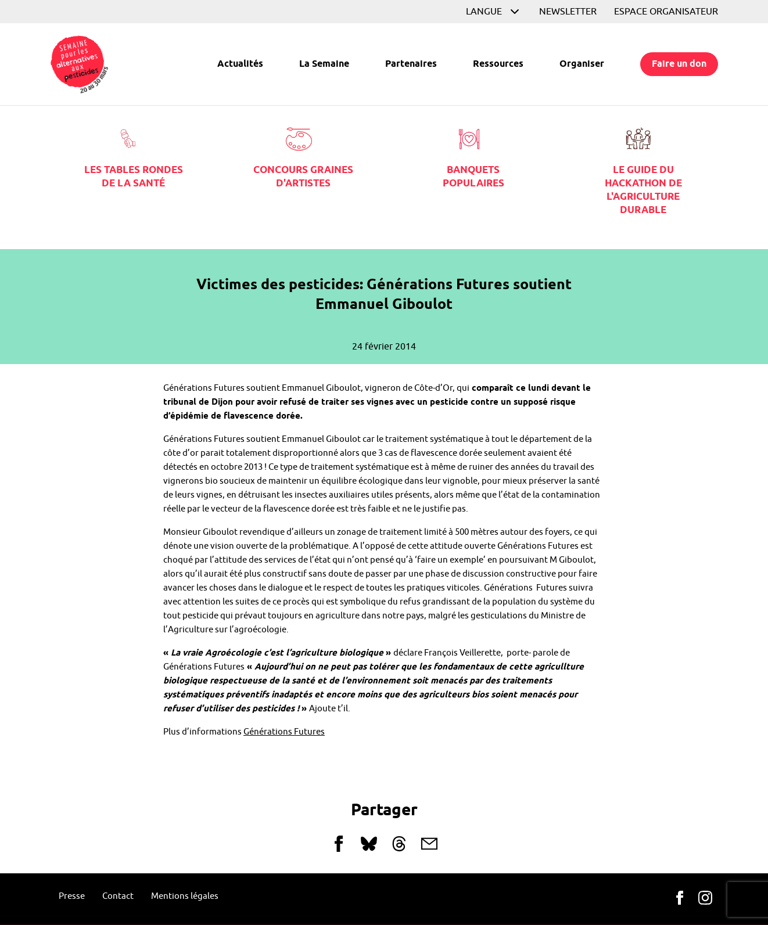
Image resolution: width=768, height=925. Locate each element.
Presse (72, 896)
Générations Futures (284, 731)
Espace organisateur (666, 11)
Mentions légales (184, 896)
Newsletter (568, 11)
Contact (118, 896)
